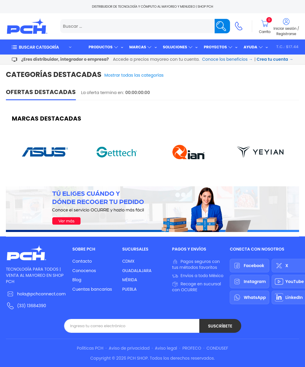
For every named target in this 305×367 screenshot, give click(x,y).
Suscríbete (220, 326)
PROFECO (191, 348)
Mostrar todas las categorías (134, 75)
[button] (41, 47)
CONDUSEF (217, 348)
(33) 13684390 (31, 306)
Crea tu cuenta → (275, 59)
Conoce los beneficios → (227, 59)
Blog (76, 280)
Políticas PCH (90, 348)
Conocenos (84, 271)
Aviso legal (166, 348)
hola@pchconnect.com (41, 294)
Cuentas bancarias (92, 289)
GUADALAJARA (136, 271)
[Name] (222, 26)
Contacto (82, 261)
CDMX (128, 261)
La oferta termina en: (102, 93)
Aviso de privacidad (129, 348)
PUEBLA (129, 289)
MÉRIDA (129, 280)
